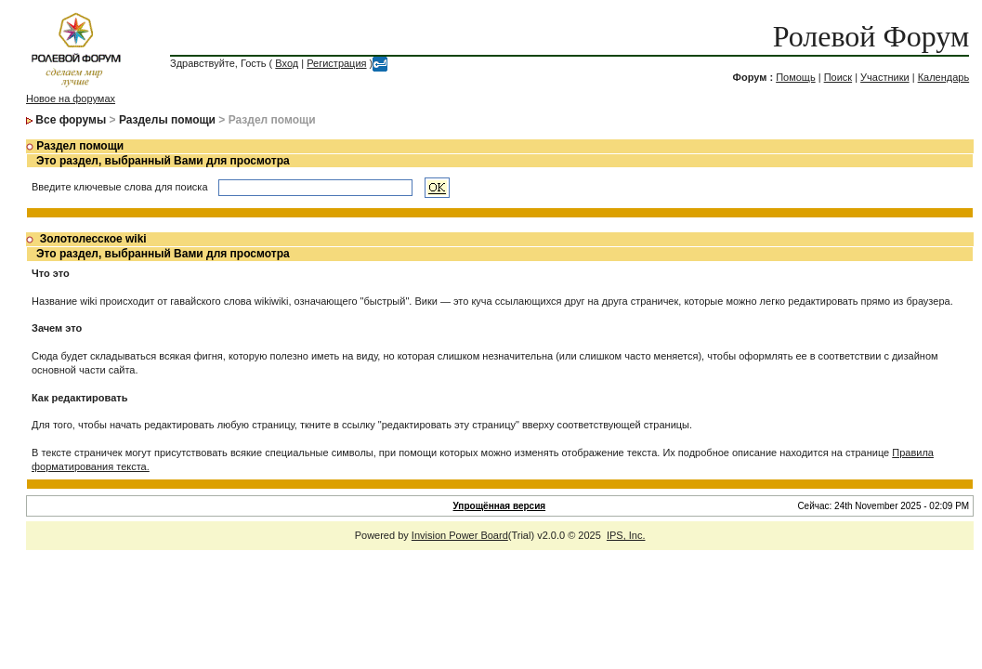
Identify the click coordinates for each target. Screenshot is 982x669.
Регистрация (336, 63)
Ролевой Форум (871, 36)
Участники (885, 77)
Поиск (838, 77)
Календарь (944, 77)
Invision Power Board (460, 535)
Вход (286, 63)
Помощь (796, 77)
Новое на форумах (70, 98)
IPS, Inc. (626, 535)
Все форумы (70, 119)
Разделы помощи (167, 119)
